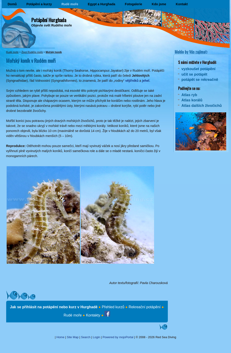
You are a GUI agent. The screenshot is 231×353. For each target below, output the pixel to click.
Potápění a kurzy (39, 4)
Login (96, 337)
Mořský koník (54, 52)
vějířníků (132, 80)
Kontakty (93, 315)
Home (61, 337)
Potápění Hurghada (48, 20)
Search (85, 337)
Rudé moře (69, 4)
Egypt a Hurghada (101, 4)
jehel (145, 80)
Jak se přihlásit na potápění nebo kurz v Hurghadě (54, 307)
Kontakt (182, 4)
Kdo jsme (159, 4)
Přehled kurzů (113, 307)
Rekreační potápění (145, 307)
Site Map (73, 337)
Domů (12, 4)
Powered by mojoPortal (118, 337)
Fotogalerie (133, 4)
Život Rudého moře (32, 52)
